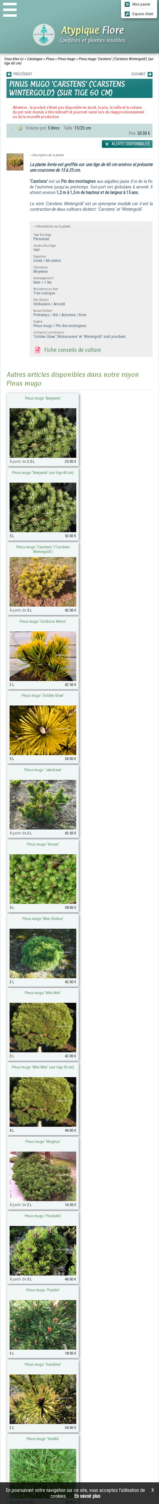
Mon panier (137, 4)
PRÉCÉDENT (19, 74)
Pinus (50, 59)
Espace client (139, 13)
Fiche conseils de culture (67, 350)
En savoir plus (87, 1496)
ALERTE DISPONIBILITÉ (127, 144)
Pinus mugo (66, 59)
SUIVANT (142, 74)
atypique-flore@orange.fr (59, 1335)
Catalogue (34, 59)
